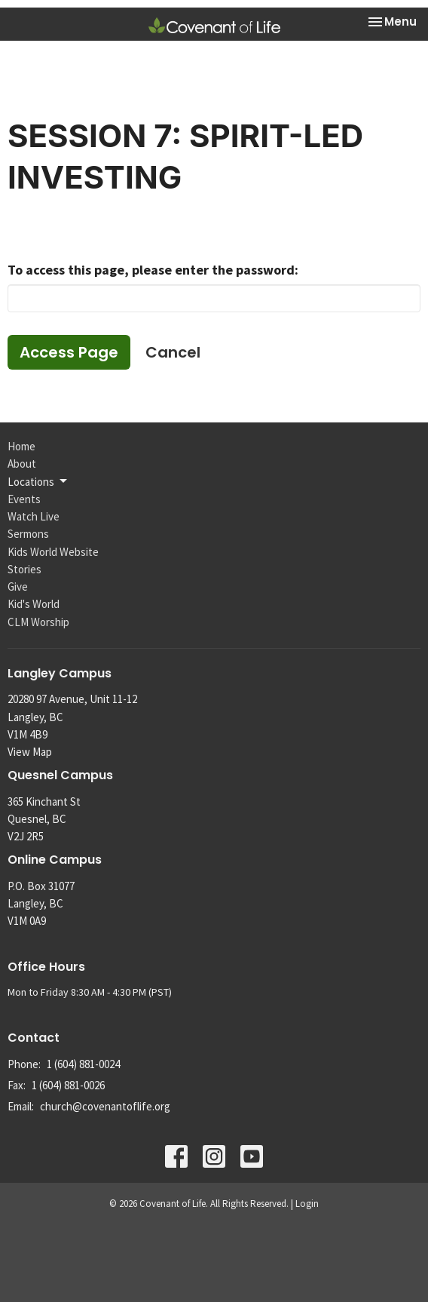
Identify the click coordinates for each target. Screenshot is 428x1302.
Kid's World (34, 604)
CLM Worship (38, 622)
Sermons (28, 534)
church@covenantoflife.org (105, 1106)
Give (18, 586)
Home (21, 446)
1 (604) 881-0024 (83, 1064)
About (22, 463)
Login (307, 1203)
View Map (30, 752)
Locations (38, 481)
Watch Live (34, 516)
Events (24, 499)
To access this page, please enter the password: (153, 269)
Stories (24, 569)
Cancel (172, 352)
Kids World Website (53, 552)
